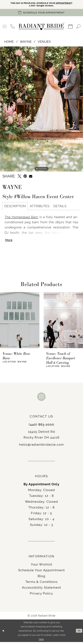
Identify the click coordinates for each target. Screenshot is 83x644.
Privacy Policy (41, 595)
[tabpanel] (41, 109)
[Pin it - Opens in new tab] (25, 177)
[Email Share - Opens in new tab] (30, 177)
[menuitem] (5, 27)
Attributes (39, 207)
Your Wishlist (41, 566)
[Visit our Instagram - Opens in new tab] (41, 399)
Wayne (26, 42)
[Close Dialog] (4, 633)
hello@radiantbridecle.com (41, 446)
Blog (41, 578)
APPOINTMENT (67, 3)
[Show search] (78, 27)
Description (15, 207)
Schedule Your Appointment (41, 572)
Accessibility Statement (41, 589)
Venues (44, 42)
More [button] (9, 242)
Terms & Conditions (41, 584)
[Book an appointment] (41, 13)
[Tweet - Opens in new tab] (19, 177)
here (41, 641)
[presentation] (19, 322)
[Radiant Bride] (41, 27)
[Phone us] (13, 27)
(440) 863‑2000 (41, 426)
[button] (5, 27)
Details (59, 207)
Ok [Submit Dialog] (79, 632)
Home (9, 42)
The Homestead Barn (21, 218)
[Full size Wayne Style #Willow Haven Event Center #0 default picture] (41, 109)
